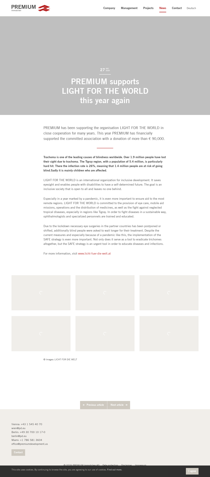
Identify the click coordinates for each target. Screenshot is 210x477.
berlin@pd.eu (19, 436)
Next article (117, 404)
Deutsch (191, 8)
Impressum (140, 465)
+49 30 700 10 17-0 (32, 432)
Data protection (110, 465)
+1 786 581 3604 (31, 440)
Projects (148, 8)
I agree (192, 471)
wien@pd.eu (18, 428)
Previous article (95, 404)
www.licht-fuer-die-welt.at (94, 253)
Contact (177, 8)
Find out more (114, 469)
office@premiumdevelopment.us (29, 443)
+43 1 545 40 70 (31, 424)
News (162, 8)
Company (109, 8)
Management (129, 8)
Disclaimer (126, 465)
